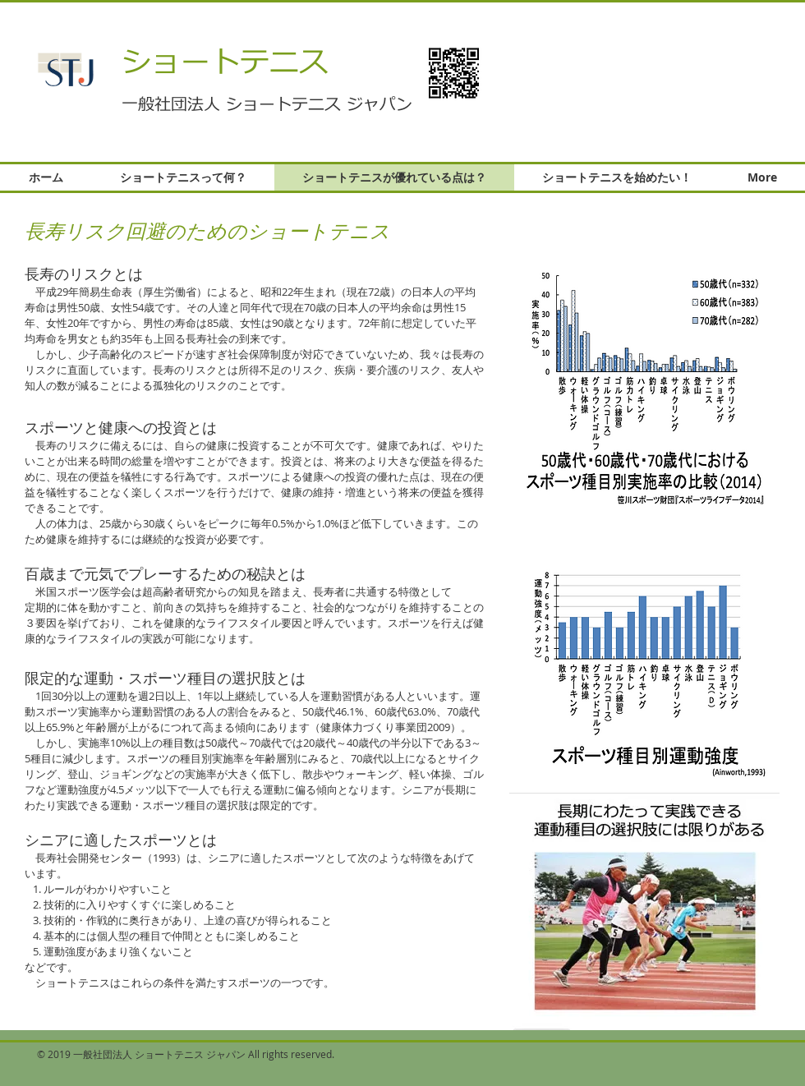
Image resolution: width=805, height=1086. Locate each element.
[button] (641, 67)
